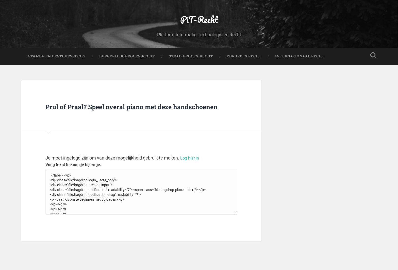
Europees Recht (244, 72)
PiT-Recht (199, 27)
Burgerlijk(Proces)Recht (127, 72)
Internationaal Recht (299, 72)
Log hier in (190, 186)
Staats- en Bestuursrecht (57, 72)
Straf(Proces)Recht (191, 72)
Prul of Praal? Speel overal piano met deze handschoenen (136, 128)
